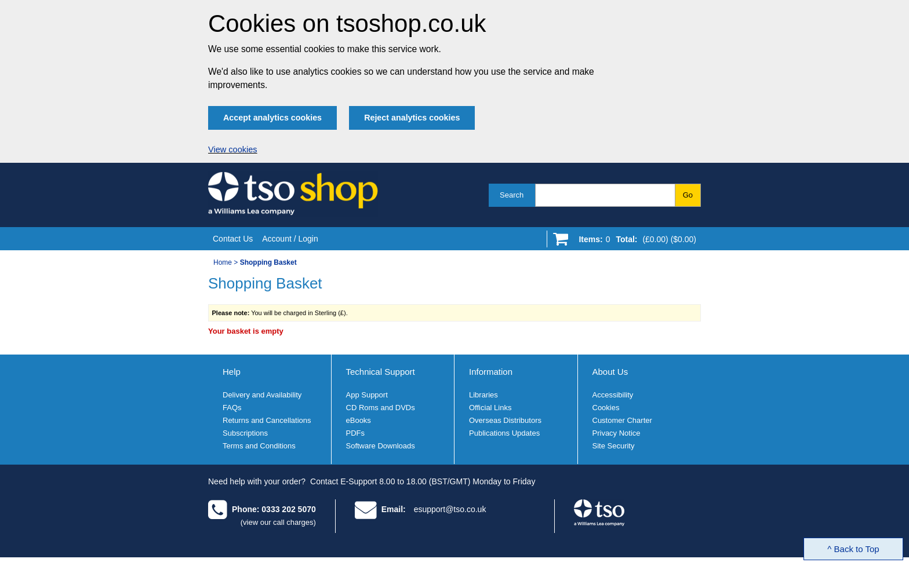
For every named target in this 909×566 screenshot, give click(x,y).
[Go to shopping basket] (634, 241)
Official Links (490, 407)
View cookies (232, 149)
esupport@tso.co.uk (450, 509)
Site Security (613, 445)
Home (222, 262)
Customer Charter (622, 420)
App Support (367, 394)
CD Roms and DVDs (380, 407)
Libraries (483, 394)
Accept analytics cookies (272, 117)
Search (511, 195)
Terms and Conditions (259, 445)
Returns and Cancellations (267, 420)
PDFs (355, 433)
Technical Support (380, 372)
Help (232, 372)
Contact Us (233, 238)
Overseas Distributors (505, 420)
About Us (610, 372)
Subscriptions (245, 433)
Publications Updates (504, 433)
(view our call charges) (278, 522)
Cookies (606, 407)
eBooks (358, 420)
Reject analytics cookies (412, 117)
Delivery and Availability (262, 394)
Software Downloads (380, 445)
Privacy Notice (616, 433)
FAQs (232, 407)
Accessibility (613, 394)
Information (490, 372)
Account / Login (290, 238)
